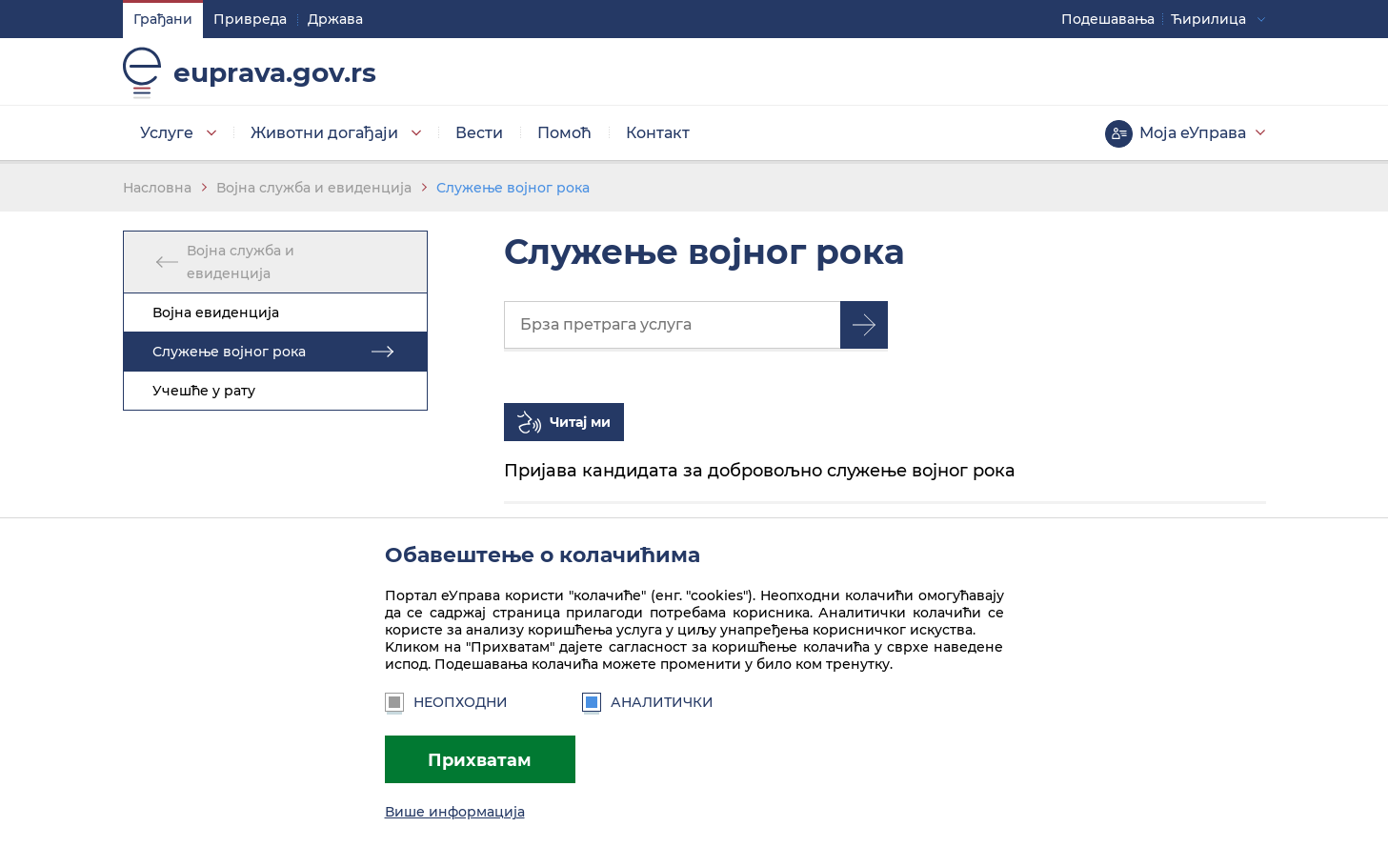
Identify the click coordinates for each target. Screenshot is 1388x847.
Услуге (166, 133)
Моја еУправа (1193, 133)
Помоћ (564, 133)
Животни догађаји (324, 133)
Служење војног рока (513, 187)
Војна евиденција (215, 312)
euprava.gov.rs (274, 72)
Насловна (157, 187)
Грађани (162, 19)
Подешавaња (1109, 19)
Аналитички (648, 702)
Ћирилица (1209, 19)
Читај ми (580, 422)
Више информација (455, 811)
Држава (335, 19)
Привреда (250, 19)
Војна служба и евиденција (314, 187)
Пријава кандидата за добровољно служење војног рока (760, 470)
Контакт (658, 133)
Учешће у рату (203, 390)
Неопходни (446, 702)
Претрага (864, 325)
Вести (479, 133)
